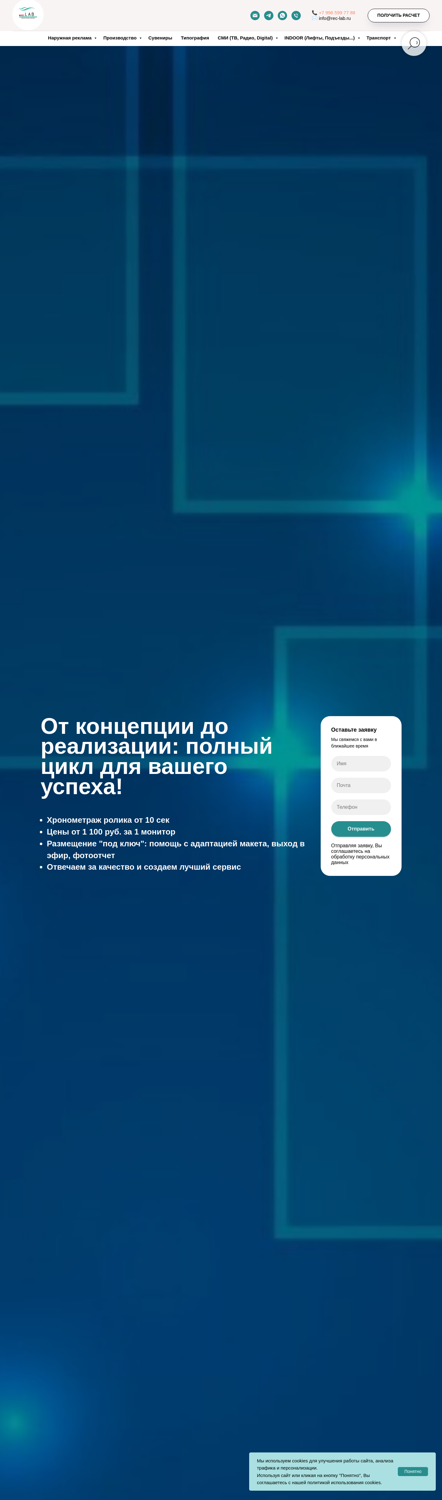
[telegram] (268, 15)
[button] (399, 16)
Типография (195, 37)
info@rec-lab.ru (335, 18)
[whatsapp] (282, 15)
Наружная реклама (70, 37)
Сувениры (160, 37)
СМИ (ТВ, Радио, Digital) (246, 37)
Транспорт (379, 37)
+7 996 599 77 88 (337, 12)
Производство (120, 37)
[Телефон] (296, 15)
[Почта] (255, 15)
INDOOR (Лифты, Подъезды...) (320, 37)
